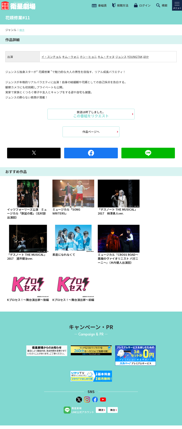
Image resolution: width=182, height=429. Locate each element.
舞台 (112, 410)
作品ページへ (91, 131)
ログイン (142, 5)
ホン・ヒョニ (88, 57)
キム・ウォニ (70, 57)
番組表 (99, 5)
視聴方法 (120, 5)
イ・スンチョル (51, 57)
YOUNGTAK (134, 57)
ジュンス (121, 57)
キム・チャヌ (106, 57)
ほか (146, 57)
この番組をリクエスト (91, 114)
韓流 (21, 30)
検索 (161, 5)
